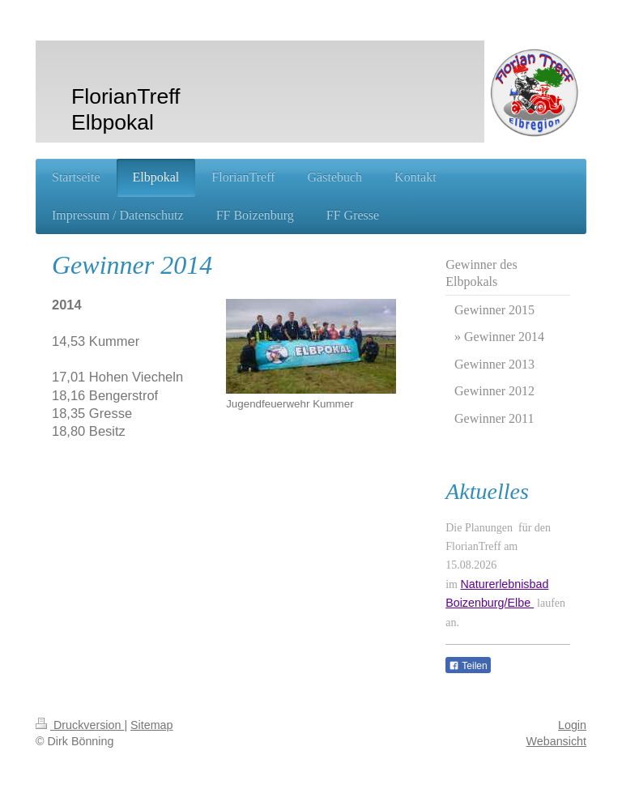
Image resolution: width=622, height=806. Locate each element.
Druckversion (80, 725)
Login (572, 725)
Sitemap (151, 725)
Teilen (468, 666)
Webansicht (556, 741)
